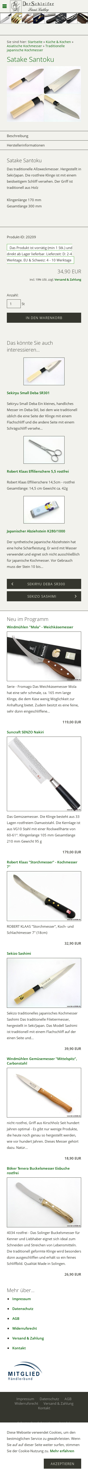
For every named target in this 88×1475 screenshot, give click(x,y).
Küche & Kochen (58, 42)
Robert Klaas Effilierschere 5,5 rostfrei (38, 471)
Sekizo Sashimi (19, 953)
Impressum (21, 1298)
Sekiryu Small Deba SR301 (28, 392)
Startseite (35, 42)
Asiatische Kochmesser (24, 46)
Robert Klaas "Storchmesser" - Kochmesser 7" (42, 864)
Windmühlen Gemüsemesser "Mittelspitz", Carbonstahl (42, 1061)
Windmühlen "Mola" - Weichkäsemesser (40, 627)
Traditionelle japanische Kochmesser (36, 48)
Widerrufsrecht (24, 1328)
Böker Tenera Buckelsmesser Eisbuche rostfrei (38, 1170)
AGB (15, 1318)
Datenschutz (22, 1308)
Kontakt (19, 1348)
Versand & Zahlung (67, 280)
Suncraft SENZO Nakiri (25, 732)
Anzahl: (12, 295)
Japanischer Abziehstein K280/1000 (36, 531)
